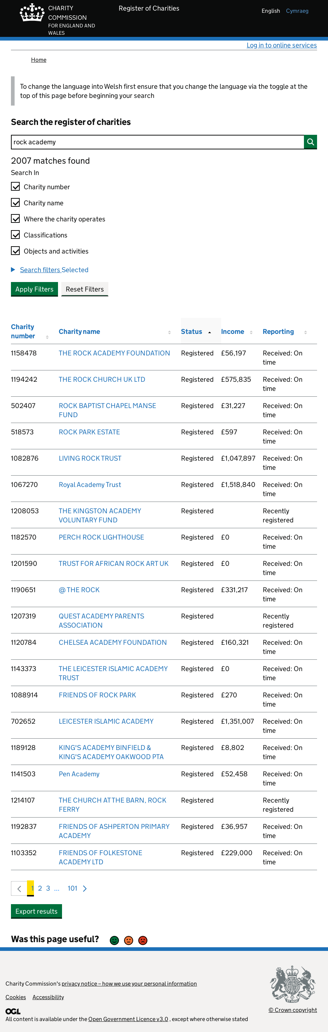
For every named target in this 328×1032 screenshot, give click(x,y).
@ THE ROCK (79, 590)
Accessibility (48, 997)
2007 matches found (50, 160)
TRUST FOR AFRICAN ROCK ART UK (114, 563)
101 (72, 889)
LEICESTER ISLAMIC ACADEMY (106, 721)
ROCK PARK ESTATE (89, 432)
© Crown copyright (293, 1009)
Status (191, 331)
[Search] (164, 142)
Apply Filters (34, 289)
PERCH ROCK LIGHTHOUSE (101, 537)
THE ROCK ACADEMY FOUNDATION (114, 353)
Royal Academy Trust (90, 484)
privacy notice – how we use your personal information (129, 983)
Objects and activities (56, 251)
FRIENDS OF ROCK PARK (97, 695)
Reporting (278, 331)
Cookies (15, 997)
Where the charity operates (64, 219)
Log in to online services (282, 45)
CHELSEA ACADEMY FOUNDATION (113, 642)
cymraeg (297, 10)
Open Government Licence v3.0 (128, 1019)
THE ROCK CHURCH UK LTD (102, 379)
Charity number (47, 187)
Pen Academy (79, 774)
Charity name (43, 203)
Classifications (45, 235)
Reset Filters (85, 289)
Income (232, 331)
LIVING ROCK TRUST (90, 458)
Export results (36, 911)
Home (38, 59)
